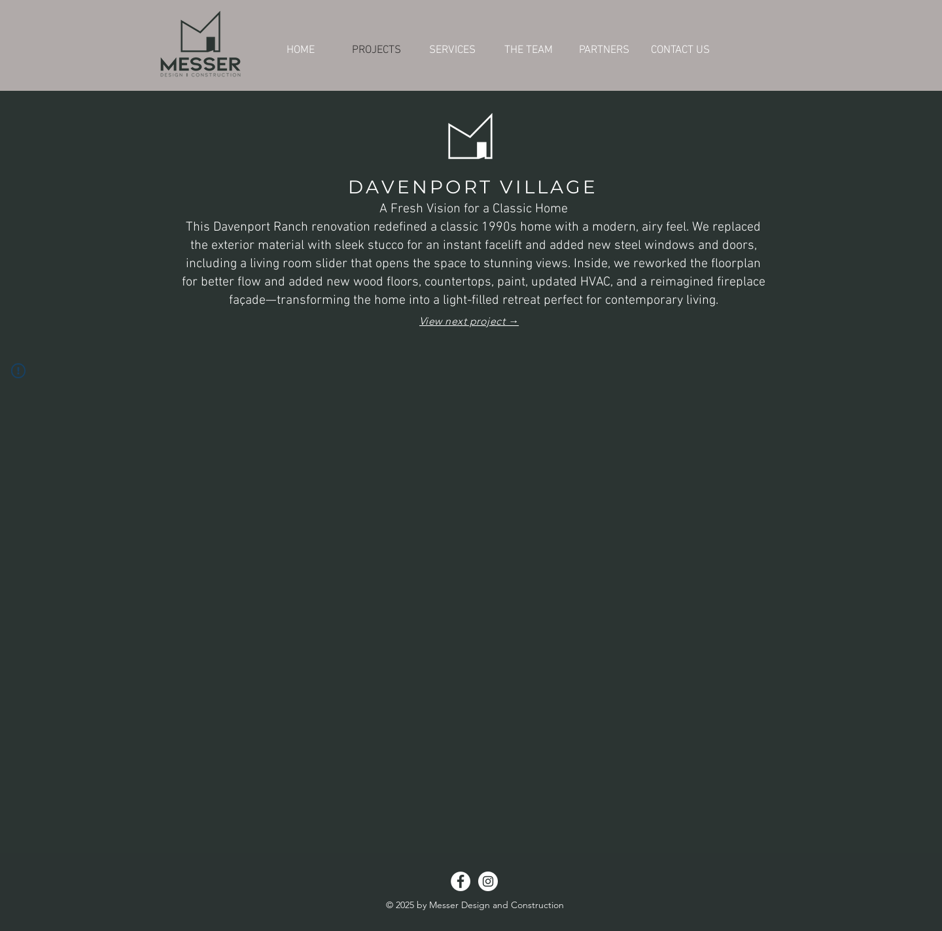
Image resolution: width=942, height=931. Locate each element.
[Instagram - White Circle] (488, 881)
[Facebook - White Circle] (460, 881)
